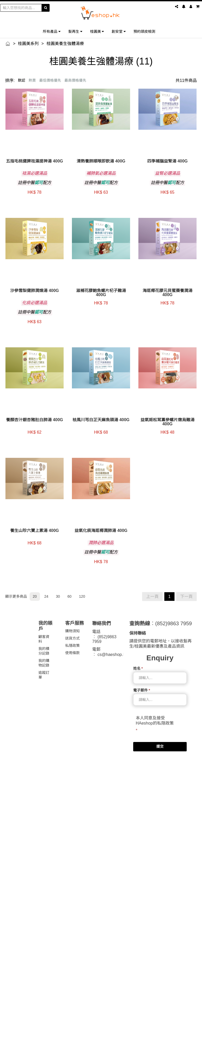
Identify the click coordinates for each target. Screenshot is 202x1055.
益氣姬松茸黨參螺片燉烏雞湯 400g (167, 422)
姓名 (138, 668)
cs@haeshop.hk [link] (112, 654)
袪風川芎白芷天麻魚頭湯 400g (101, 420)
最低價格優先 (50, 80)
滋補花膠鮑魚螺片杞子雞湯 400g (101, 293)
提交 (160, 746)
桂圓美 (97, 31)
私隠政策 (165, 723)
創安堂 (119, 31)
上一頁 (152, 596)
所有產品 (51, 31)
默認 (21, 80)
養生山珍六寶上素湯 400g (34, 531)
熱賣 (32, 80)
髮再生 (75, 31)
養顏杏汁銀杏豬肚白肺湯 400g (34, 420)
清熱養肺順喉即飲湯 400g (101, 161)
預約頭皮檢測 (144, 31)
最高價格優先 (75, 80)
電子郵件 (141, 690)
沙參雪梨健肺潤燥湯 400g (34, 291)
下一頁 (186, 596)
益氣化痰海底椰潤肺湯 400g (101, 531)
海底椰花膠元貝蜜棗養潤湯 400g (167, 293)
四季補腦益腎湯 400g (167, 161)
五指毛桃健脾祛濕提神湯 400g (34, 161)
